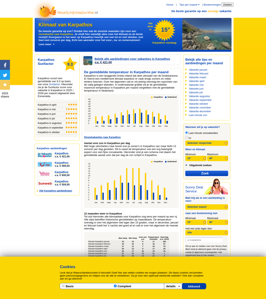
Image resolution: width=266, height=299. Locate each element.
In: (188, 137)
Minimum (190, 154)
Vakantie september (200, 99)
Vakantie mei (196, 84)
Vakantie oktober (198, 103)
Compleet (122, 286)
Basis (68, 286)
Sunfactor (54, 84)
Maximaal (212, 218)
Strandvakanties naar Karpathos (102, 137)
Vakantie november (200, 107)
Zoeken (227, 4)
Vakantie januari (198, 69)
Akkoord (194, 286)
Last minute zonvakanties (201, 132)
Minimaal (190, 218)
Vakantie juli (196, 92)
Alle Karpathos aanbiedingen (55, 190)
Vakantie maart (197, 77)
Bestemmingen (212, 4)
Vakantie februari (198, 73)
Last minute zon (198, 115)
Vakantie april (196, 81)
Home (169, 4)
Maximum (212, 154)
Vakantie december (200, 111)
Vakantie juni (196, 88)
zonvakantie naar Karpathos (56, 34)
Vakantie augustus (199, 96)
